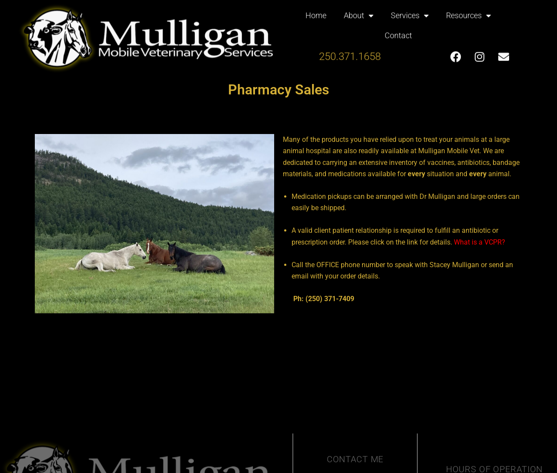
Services (410, 10)
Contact (398, 30)
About (358, 10)
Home (315, 10)
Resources (468, 10)
